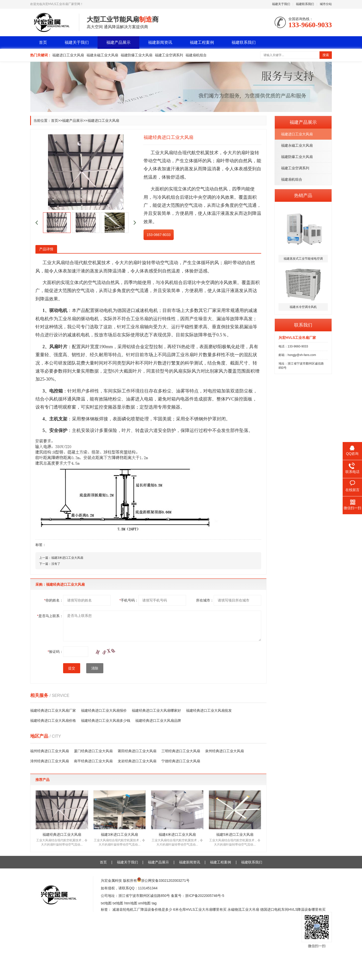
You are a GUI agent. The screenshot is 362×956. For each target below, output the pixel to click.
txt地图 (106, 903)
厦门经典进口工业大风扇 (93, 751)
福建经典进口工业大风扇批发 (209, 710)
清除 (94, 668)
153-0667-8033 (159, 235)
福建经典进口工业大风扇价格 (53, 721)
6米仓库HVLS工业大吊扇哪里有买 (200, 909)
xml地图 (144, 903)
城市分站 (326, 4)
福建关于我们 (281, 4)
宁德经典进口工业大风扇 (180, 761)
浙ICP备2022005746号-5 (204, 896)
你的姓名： (53, 600)
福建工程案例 (202, 42)
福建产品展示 (118, 42)
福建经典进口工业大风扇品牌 (158, 721)
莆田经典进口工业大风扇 (137, 751)
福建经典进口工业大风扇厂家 (53, 710)
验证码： (55, 652)
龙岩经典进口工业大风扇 (137, 761)
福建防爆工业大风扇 (136, 55)
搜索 (326, 55)
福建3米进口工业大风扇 (67, 558)
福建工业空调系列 (169, 55)
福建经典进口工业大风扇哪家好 (156, 710)
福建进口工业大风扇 (68, 55)
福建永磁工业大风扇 (102, 55)
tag (154, 903)
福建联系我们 (305, 4)
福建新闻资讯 (160, 42)
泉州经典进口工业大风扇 (224, 751)
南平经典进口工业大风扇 (93, 761)
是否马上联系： (50, 616)
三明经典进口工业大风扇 (180, 751)
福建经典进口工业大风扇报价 (104, 710)
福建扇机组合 (196, 55)
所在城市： (205, 600)
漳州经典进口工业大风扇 (49, 761)
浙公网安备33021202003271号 (165, 881)
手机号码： (128, 600)
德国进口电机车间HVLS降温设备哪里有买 (293, 909)
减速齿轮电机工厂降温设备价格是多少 (142, 909)
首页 (43, 42)
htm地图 (130, 903)
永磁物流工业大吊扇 (243, 909)
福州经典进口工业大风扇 (49, 751)
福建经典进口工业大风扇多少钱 (105, 721)
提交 (71, 668)
